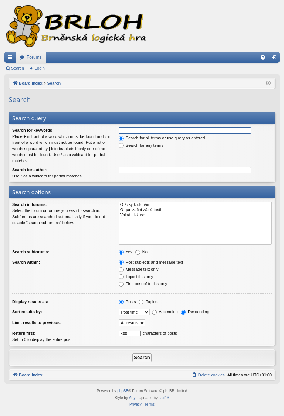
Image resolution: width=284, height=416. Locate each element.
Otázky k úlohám (195, 204)
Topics (148, 302)
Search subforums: (30, 252)
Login (40, 68)
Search (17, 68)
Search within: (26, 262)
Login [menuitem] (276, 59)
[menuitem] (262, 57)
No (141, 252)
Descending (195, 312)
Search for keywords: (33, 130)
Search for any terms (141, 145)
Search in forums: (29, 204)
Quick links (11, 59)
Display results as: (30, 302)
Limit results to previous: (36, 322)
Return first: (24, 333)
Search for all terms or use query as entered (162, 138)
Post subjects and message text (151, 262)
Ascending (165, 312)
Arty (132, 398)
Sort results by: (27, 312)
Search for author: (29, 170)
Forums (34, 57)
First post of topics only (143, 283)
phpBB (122, 391)
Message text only (139, 269)
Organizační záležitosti (195, 210)
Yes (125, 252)
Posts (127, 302)
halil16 (164, 398)
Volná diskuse (195, 215)
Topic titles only (136, 276)
